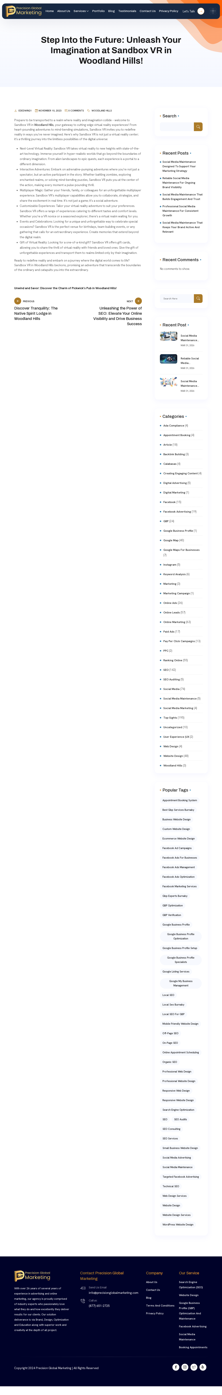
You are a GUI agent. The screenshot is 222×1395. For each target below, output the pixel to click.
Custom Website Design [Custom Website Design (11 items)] (176, 829)
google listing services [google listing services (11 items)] (176, 971)
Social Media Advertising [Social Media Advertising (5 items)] (177, 1157)
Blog (111, 11)
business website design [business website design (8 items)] (177, 819)
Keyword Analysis (174, 574)
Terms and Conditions (160, 1305)
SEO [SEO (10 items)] (165, 1119)
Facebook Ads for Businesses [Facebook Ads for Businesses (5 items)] (180, 857)
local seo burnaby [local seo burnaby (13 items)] (173, 1004)
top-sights (170, 717)
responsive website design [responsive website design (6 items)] (178, 1100)
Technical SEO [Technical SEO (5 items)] (171, 1186)
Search (169, 116)
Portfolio (98, 11)
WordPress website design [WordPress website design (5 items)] (178, 1224)
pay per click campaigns (179, 641)
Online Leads (171, 612)
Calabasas (170, 464)
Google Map (170, 540)
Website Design (189, 1295)
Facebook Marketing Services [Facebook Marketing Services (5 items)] (180, 886)
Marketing (169, 584)
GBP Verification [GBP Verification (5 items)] (172, 915)
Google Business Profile (178, 531)
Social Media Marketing (178, 708)
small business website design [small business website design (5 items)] (180, 1148)
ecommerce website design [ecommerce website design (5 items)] (179, 838)
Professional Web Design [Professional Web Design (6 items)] (177, 1071)
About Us (63, 11)
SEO (166, 670)
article (167, 445)
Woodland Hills (102, 110)
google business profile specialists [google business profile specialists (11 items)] (180, 960)
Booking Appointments (193, 1347)
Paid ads (168, 631)
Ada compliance (173, 425)
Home (50, 11)
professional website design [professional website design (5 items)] (179, 1081)
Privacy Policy (168, 11)
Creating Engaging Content (180, 473)
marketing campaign (176, 593)
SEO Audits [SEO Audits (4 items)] (180, 1119)
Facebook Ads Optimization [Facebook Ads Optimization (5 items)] (179, 877)
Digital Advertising (175, 483)
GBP (166, 521)
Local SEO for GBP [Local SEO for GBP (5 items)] (174, 1014)
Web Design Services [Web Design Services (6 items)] (175, 1196)
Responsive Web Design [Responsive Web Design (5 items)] (176, 1090)
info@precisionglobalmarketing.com (113, 1293)
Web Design (170, 746)
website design (173, 756)
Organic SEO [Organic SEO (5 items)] (170, 1062)
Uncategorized (172, 727)
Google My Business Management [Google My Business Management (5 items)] (181, 983)
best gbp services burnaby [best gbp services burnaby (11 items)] (178, 810)
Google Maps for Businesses (181, 550)
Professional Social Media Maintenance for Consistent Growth (180, 210)
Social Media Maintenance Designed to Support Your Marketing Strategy (179, 166)
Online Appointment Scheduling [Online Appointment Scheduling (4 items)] (181, 1052)
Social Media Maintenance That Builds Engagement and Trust (183, 197)
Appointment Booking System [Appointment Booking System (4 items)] (180, 800)
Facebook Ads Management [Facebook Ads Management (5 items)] (179, 867)
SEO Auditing (171, 679)
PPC (165, 651)
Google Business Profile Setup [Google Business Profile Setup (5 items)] (180, 948)
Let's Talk (193, 11)
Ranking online (172, 660)
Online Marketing (174, 622)
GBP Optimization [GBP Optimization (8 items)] (173, 905)
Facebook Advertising (177, 511)
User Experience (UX (176, 737)
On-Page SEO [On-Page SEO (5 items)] (170, 1043)
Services (80, 11)
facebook (169, 502)
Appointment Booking (176, 435)
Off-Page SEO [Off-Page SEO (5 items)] (170, 1033)
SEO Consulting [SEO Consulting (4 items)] (171, 1129)
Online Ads (170, 603)
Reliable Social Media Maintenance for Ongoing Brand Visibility (179, 182)
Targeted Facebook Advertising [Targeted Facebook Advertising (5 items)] (181, 1177)
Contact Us (148, 11)
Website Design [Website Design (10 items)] (171, 1205)
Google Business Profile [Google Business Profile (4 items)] (176, 924)
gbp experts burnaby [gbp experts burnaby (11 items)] (175, 896)
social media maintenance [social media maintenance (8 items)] (178, 1167)
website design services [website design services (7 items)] (177, 1215)
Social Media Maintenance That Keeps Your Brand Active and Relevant (183, 227)
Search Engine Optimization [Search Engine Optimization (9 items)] (178, 1110)
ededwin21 (25, 110)
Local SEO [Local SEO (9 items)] (168, 995)
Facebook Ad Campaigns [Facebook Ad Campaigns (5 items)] (177, 848)
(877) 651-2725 (99, 1306)
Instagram (169, 564)
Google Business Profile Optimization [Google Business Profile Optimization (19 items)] (180, 936)
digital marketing (174, 492)
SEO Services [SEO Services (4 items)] (170, 1138)
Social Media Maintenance (180, 698)
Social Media (171, 689)
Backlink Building (174, 454)
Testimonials (127, 11)
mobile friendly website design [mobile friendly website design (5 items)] (180, 1024)
